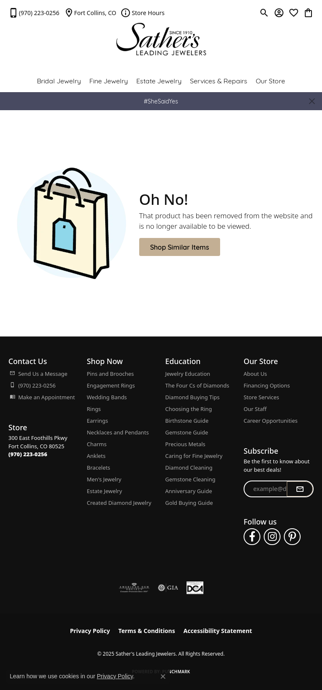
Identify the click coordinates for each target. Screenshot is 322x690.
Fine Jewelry (108, 80)
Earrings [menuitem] (97, 420)
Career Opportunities (271, 420)
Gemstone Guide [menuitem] (186, 432)
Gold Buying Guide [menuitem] (189, 503)
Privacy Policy (90, 631)
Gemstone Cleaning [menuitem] (190, 479)
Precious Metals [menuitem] (185, 444)
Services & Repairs (218, 80)
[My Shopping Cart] (308, 12)
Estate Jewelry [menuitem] (104, 491)
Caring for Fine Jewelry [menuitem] (194, 456)
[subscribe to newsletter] (300, 488)
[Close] (311, 101)
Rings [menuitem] (94, 409)
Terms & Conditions (146, 631)
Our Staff (255, 409)
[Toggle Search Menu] (264, 12)
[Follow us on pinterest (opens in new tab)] (292, 536)
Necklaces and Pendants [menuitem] (118, 432)
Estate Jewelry (159, 80)
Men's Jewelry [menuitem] (104, 479)
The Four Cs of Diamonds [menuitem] (197, 385)
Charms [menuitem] (96, 444)
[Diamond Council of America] (195, 587)
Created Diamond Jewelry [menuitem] (119, 503)
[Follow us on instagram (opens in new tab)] (272, 536)
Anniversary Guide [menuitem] (188, 491)
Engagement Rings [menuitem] (111, 385)
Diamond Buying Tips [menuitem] (192, 397)
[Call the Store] (27, 454)
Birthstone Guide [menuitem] (186, 420)
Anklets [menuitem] (96, 456)
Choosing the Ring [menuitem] (188, 409)
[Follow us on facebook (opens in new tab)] (252, 536)
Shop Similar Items (179, 246)
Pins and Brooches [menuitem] (110, 373)
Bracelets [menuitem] (98, 467)
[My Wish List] (293, 12)
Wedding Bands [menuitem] (107, 397)
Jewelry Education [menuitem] (187, 373)
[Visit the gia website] (168, 587)
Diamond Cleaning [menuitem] (189, 467)
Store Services (261, 397)
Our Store (270, 80)
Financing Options (267, 385)
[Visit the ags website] (134, 587)
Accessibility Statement (217, 631)
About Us (255, 373)
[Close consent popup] (163, 676)
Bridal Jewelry (59, 80)
